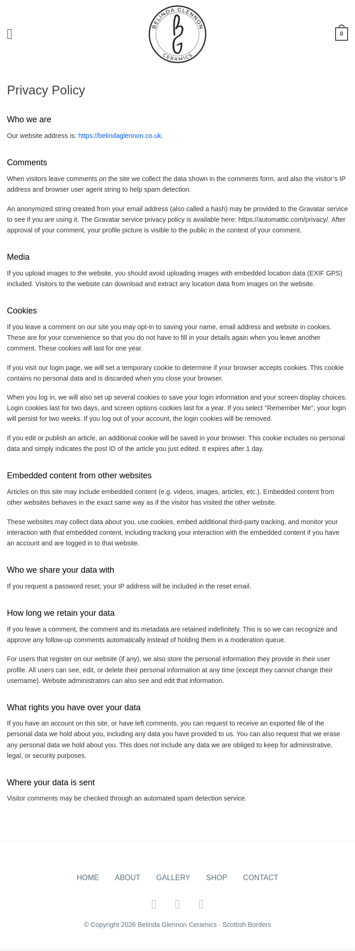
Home (88, 878)
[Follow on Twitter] (177, 904)
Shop (216, 878)
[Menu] (14, 33)
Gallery (173, 878)
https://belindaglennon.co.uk (119, 135)
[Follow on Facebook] (154, 904)
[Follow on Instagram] (201, 904)
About (127, 878)
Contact (260, 878)
